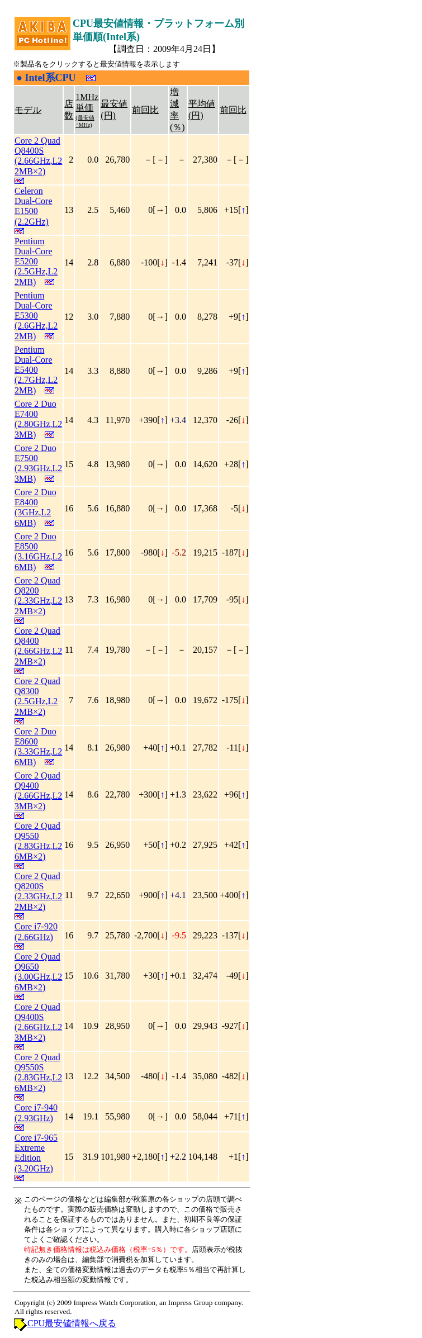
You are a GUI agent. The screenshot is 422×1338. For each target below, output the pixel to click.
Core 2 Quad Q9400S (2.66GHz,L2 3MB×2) (38, 1022)
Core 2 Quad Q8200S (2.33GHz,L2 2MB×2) (38, 891)
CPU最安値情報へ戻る (71, 1323)
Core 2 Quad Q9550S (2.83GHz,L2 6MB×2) (38, 1072)
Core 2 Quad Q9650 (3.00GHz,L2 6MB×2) (38, 972)
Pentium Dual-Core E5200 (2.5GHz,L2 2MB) (36, 261)
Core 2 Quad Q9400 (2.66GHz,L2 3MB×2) (38, 791)
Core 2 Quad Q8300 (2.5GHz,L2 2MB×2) (37, 696)
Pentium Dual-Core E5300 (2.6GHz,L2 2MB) (36, 316)
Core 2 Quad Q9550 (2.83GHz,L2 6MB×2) (38, 841)
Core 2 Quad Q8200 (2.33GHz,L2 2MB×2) (38, 596)
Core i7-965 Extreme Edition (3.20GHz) (36, 1153)
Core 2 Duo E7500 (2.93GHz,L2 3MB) (38, 463)
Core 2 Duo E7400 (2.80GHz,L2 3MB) (38, 419)
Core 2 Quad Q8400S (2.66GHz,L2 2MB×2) (38, 156)
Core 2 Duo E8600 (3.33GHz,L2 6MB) (38, 747)
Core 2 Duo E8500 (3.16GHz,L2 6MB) (38, 552)
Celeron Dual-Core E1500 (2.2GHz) (34, 206)
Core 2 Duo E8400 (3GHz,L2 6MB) (35, 507)
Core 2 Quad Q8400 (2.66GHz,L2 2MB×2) (38, 646)
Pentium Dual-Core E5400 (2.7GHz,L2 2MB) (36, 370)
